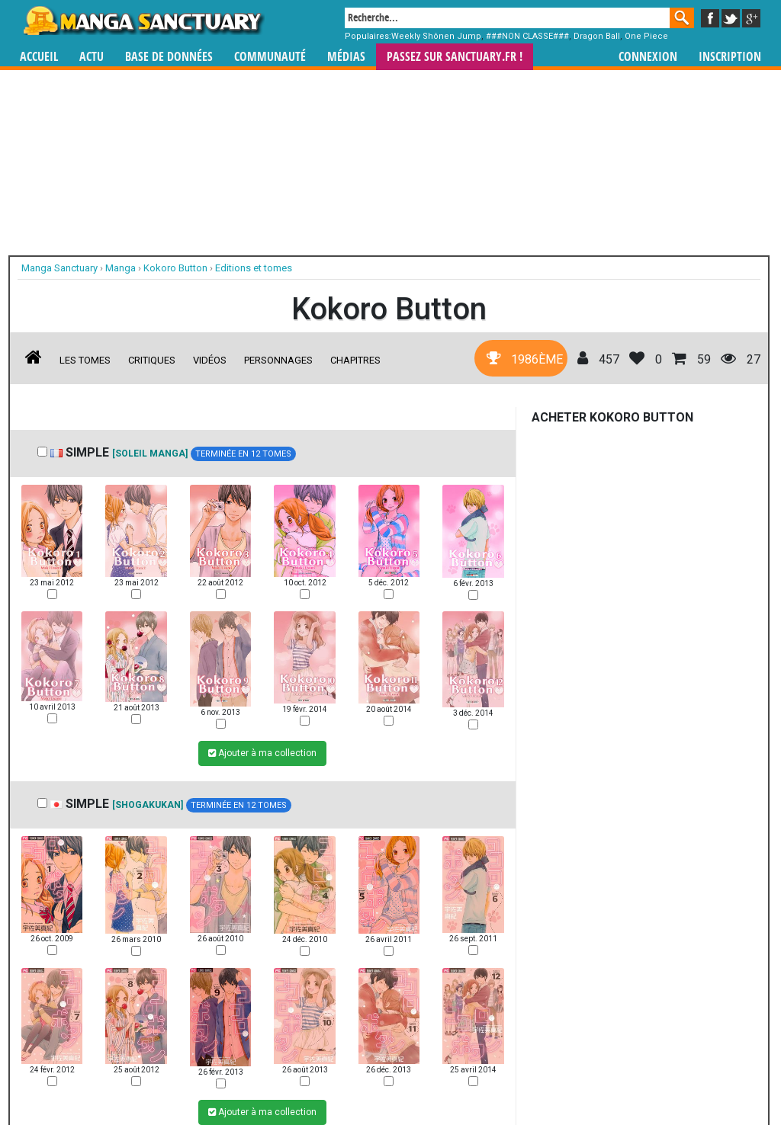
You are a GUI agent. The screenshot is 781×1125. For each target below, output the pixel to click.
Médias (346, 57)
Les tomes (85, 360)
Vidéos (210, 360)
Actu (91, 57)
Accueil (39, 57)
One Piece (646, 36)
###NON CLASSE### (527, 36)
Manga (142, 20)
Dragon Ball (597, 36)
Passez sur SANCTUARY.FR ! (454, 57)
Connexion (648, 57)
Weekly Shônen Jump (436, 36)
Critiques (151, 360)
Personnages (278, 360)
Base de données (169, 57)
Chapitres (355, 360)
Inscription (730, 57)
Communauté (270, 57)
